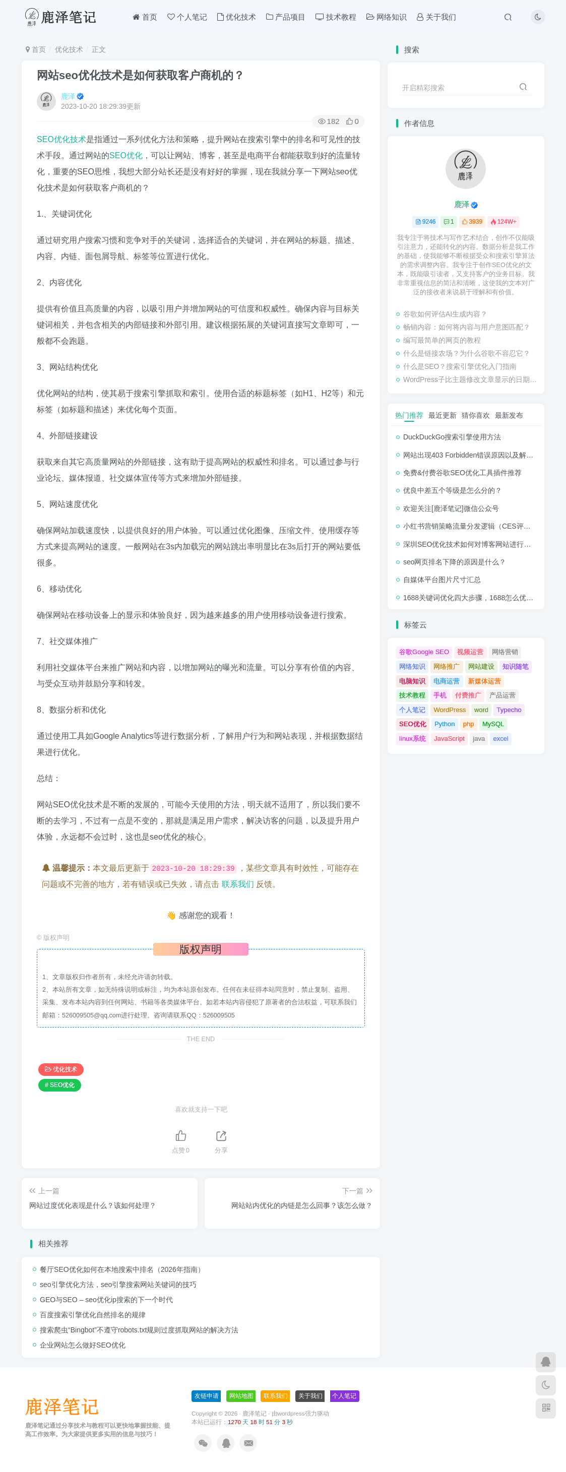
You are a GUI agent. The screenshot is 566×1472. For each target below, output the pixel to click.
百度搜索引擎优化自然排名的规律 (93, 1315)
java (479, 738)
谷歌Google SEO (424, 652)
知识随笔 (515, 666)
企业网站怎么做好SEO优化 (82, 1345)
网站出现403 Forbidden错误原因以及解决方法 (475, 455)
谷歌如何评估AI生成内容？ (445, 314)
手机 (440, 695)
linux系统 (412, 738)
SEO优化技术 (61, 139)
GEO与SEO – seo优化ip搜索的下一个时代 (106, 1300)
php (468, 724)
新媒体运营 (484, 681)
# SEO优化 (60, 1085)
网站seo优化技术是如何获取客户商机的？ (140, 75)
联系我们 (238, 884)
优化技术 (236, 17)
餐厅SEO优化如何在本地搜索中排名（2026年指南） (122, 1269)
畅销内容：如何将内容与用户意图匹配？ (466, 327)
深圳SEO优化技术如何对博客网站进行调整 (470, 544)
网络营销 (505, 652)
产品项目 (285, 17)
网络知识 (386, 17)
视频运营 (470, 652)
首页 (145, 17)
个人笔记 (187, 17)
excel (501, 738)
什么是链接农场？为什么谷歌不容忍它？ (466, 353)
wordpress (291, 1413)
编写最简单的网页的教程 (442, 340)
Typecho (508, 710)
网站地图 (241, 1395)
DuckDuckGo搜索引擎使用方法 (452, 437)
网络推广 (446, 666)
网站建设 (481, 666)
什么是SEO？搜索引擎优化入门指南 (460, 366)
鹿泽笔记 (254, 1413)
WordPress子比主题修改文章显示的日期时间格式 (471, 379)
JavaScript (449, 738)
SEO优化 (126, 155)
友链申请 (207, 1395)
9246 (425, 221)
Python (444, 724)
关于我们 (436, 17)
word (481, 710)
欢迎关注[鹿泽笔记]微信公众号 (451, 508)
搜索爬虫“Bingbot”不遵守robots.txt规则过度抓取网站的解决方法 (139, 1330)
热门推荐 (409, 415)
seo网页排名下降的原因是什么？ (455, 562)
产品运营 (502, 695)
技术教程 (336, 17)
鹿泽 (68, 96)
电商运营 (446, 681)
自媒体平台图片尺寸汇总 (442, 579)
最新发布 (509, 415)
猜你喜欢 (476, 415)
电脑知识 (412, 681)
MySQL (493, 724)
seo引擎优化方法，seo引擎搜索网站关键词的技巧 (118, 1285)
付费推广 (468, 695)
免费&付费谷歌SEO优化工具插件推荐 (462, 473)
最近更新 (442, 415)
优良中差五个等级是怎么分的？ (452, 490)
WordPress (449, 710)
